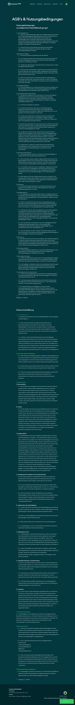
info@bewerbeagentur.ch (25, 189)
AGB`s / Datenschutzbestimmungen (52, 698)
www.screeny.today (23, 49)
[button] (66, 3)
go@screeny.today (47, 187)
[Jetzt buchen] (67, 701)
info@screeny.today (26, 696)
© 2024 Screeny (63, 696)
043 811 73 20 (24, 692)
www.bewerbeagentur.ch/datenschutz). (37, 245)
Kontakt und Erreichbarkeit (15, 689)
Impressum (64, 698)
